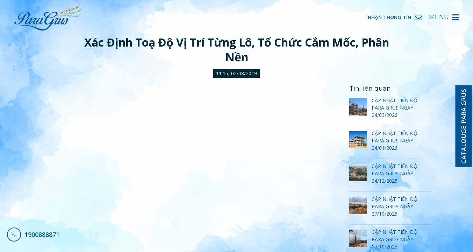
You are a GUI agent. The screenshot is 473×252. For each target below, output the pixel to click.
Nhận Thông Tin (395, 17)
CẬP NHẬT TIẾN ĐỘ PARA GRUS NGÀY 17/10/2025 (394, 239)
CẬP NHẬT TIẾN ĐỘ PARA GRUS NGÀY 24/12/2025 (394, 173)
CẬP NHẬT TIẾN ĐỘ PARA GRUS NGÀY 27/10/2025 (394, 206)
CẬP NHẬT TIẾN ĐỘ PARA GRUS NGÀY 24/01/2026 (394, 140)
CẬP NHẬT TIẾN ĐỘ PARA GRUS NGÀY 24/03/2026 (394, 107)
